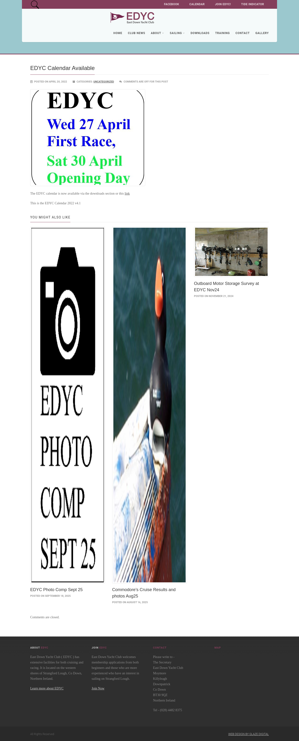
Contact (242, 33)
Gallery (262, 33)
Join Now (98, 687)
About (157, 33)
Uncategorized (103, 81)
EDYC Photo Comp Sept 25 (56, 589)
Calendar (197, 4)
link (127, 193)
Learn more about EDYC (47, 687)
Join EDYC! (223, 4)
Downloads (200, 33)
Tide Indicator (252, 4)
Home (117, 33)
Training (222, 33)
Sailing (177, 33)
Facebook (171, 4)
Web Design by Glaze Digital (248, 733)
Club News (136, 33)
